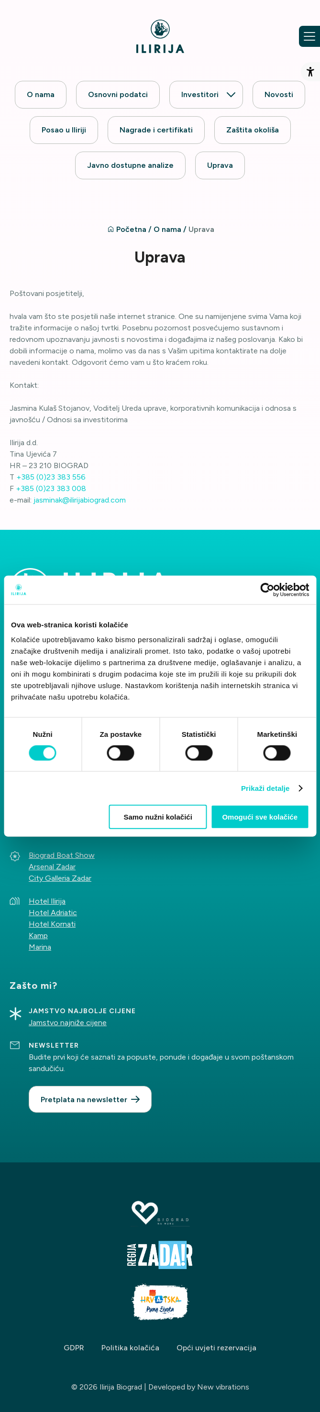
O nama (41, 94)
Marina (40, 947)
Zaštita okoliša (252, 129)
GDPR (74, 1347)
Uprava (220, 165)
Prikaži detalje (265, 788)
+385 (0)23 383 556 (51, 477)
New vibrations (223, 1386)
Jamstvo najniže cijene (68, 1022)
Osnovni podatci (118, 94)
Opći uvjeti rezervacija (216, 1347)
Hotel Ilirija (47, 901)
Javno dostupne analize (130, 165)
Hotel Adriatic (53, 912)
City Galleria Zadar (60, 878)
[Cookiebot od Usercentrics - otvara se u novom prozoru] (267, 589)
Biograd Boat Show (62, 855)
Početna (131, 229)
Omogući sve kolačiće (260, 817)
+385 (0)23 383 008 (51, 488)
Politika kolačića (130, 1347)
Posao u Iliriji (64, 129)
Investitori (200, 94)
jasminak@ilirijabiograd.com (79, 499)
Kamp (38, 935)
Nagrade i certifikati (156, 129)
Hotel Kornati (52, 924)
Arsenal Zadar (52, 866)
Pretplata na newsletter (84, 1099)
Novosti (279, 94)
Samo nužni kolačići (157, 817)
